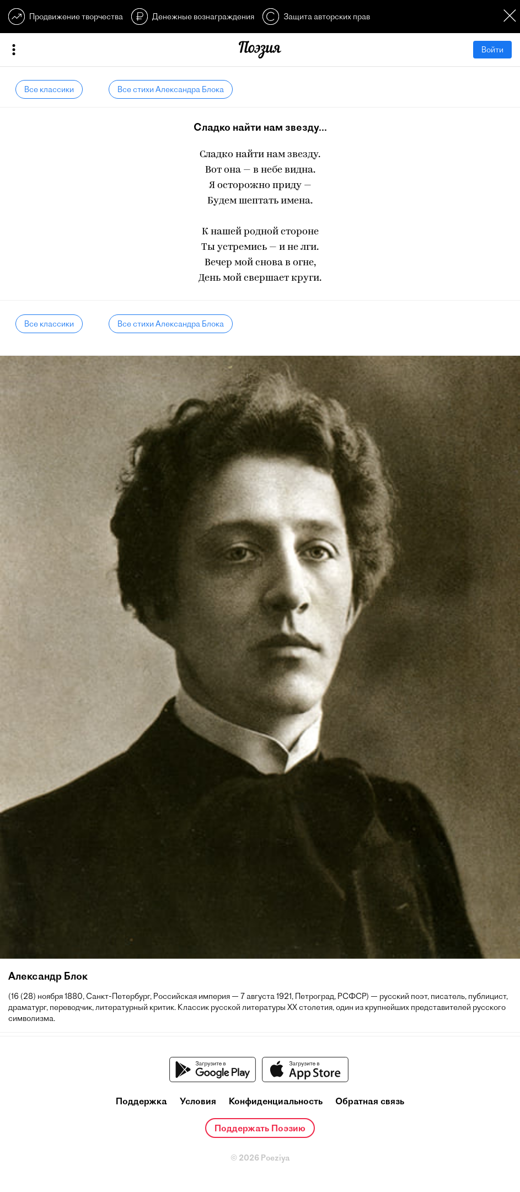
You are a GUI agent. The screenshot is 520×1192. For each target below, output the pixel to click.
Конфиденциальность (276, 1101)
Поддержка (141, 1101)
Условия (198, 1101)
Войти (492, 50)
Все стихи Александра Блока (170, 89)
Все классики (49, 89)
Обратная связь (369, 1101)
